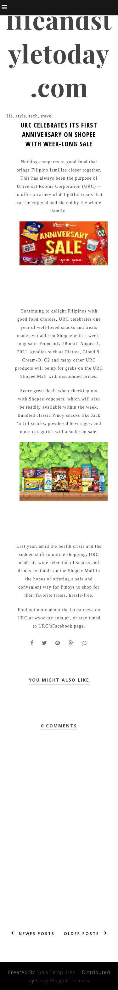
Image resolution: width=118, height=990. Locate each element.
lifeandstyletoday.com (59, 53)
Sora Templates (56, 972)
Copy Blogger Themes (62, 980)
